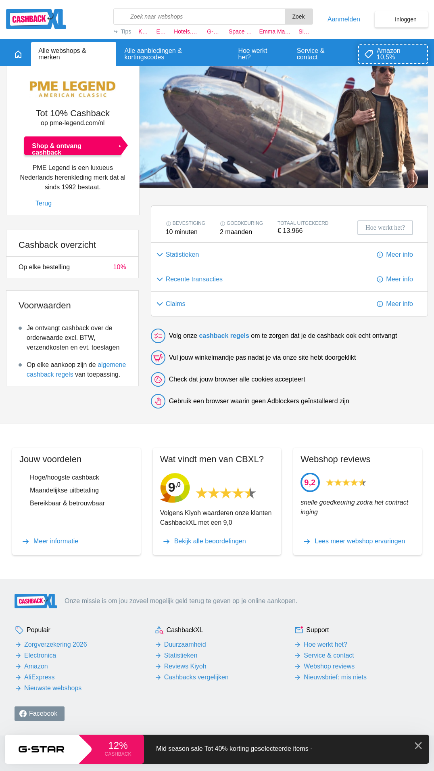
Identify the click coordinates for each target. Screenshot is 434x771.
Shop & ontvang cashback (56, 148)
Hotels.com (187, 31)
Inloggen (406, 19)
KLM (143, 31)
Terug (43, 203)
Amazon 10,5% (389, 54)
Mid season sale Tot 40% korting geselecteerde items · (234, 748)
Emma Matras (275, 31)
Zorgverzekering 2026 (55, 644)
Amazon (36, 666)
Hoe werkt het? (325, 644)
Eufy (161, 31)
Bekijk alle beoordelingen (210, 541)
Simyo (305, 31)
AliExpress (39, 677)
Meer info (399, 254)
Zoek (298, 16)
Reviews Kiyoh (185, 666)
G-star (214, 31)
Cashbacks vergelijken (196, 677)
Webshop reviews (329, 666)
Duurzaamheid (185, 644)
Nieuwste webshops (52, 688)
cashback (117, 754)
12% (117, 745)
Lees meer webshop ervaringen (360, 541)
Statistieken (181, 655)
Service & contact (329, 655)
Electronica (40, 655)
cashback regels (224, 335)
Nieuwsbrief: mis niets (335, 677)
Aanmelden (344, 19)
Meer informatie (55, 541)
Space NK (240, 31)
